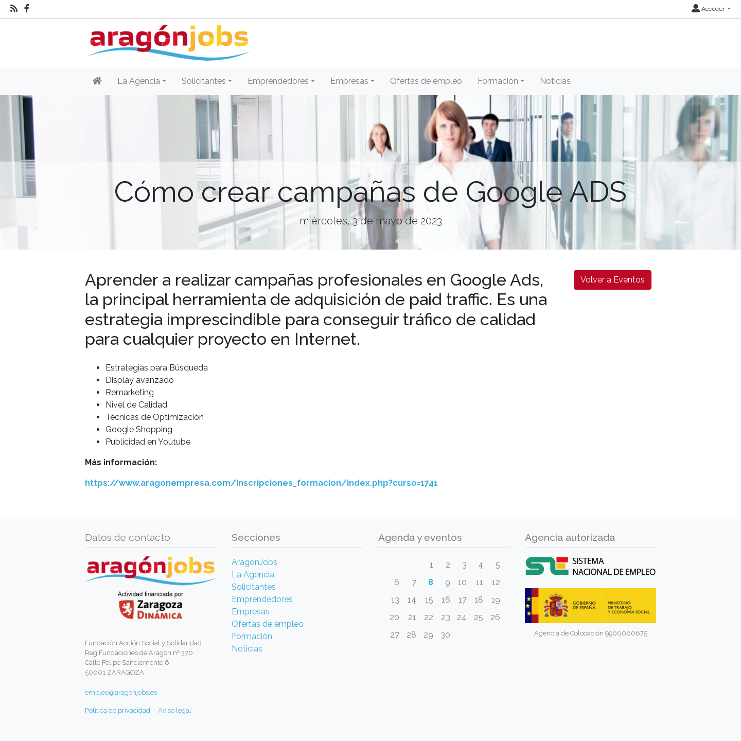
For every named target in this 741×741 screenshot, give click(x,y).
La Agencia (253, 574)
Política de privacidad (117, 710)
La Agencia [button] (138, 81)
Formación (252, 636)
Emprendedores (262, 599)
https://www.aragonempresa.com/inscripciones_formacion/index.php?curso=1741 (261, 483)
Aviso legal (174, 710)
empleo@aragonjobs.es (121, 692)
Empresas (251, 611)
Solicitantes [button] (204, 81)
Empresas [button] (349, 81)
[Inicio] (167, 39)
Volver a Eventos (612, 280)
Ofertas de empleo (426, 81)
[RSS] (13, 8)
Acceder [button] (709, 8)
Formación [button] (498, 81)
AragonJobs (254, 562)
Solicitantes (254, 587)
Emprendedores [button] (278, 81)
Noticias (555, 81)
